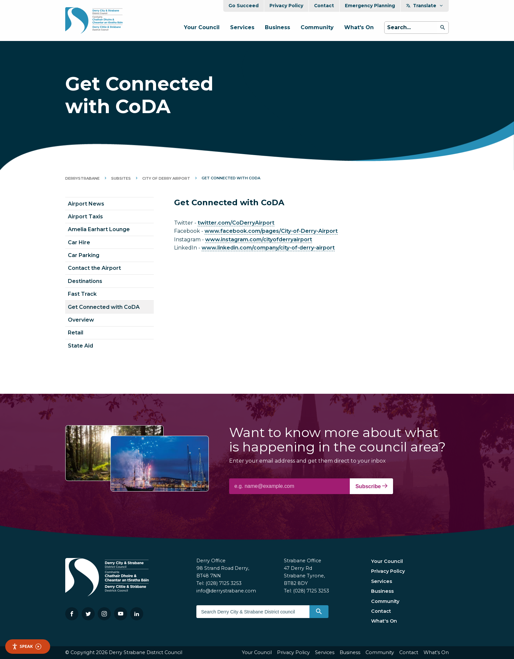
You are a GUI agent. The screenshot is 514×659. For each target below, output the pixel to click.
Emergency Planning (370, 5)
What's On (359, 27)
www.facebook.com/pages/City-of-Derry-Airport (271, 231)
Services (242, 27)
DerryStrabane (82, 178)
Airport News (86, 204)
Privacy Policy (286, 5)
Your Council (202, 27)
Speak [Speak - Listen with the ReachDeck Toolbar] (26, 646)
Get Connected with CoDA (104, 307)
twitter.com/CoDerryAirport (236, 223)
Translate (425, 5)
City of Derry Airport (166, 178)
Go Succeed (243, 5)
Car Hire (79, 242)
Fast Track (82, 294)
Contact (324, 5)
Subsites (121, 178)
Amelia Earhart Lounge (99, 229)
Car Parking (83, 255)
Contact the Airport (94, 268)
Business (277, 27)
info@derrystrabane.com (226, 591)
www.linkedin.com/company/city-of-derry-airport (268, 248)
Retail (75, 333)
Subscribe (371, 486)
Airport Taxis (85, 216)
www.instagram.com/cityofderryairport (258, 239)
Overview (81, 320)
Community (317, 27)
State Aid (80, 346)
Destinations (85, 281)
